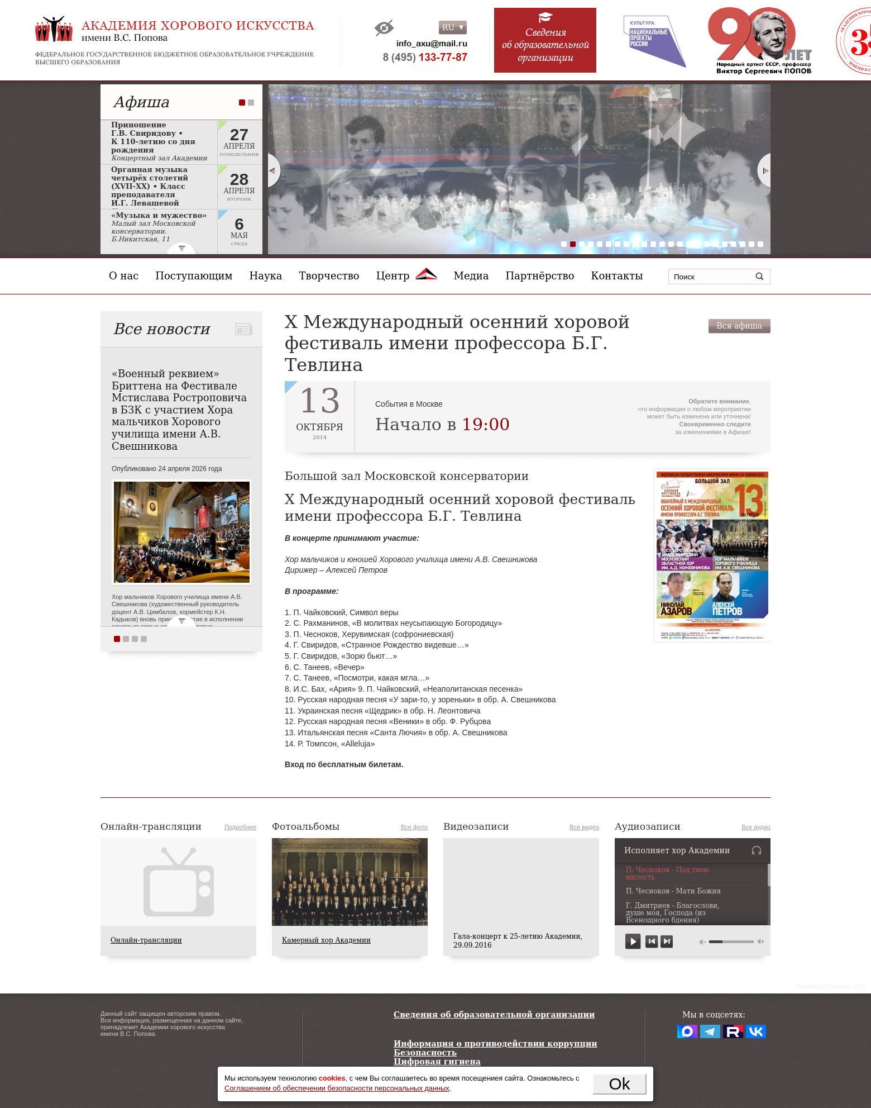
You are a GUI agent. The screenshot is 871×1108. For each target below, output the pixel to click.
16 (698, 244)
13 (671, 244)
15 (689, 244)
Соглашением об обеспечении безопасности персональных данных (336, 1088)
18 (716, 244)
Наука (266, 276)
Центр (406, 276)
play (633, 942)
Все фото (414, 827)
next (666, 941)
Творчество (329, 276)
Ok (619, 1083)
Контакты (617, 276)
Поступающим (193, 276)
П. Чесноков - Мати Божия (673, 891)
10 (644, 244)
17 (707, 244)
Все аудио (755, 827)
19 (725, 244)
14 (680, 244)
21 (742, 244)
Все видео (584, 827)
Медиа (471, 276)
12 (662, 244)
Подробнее (240, 827)
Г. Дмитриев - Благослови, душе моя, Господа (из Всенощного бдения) (673, 913)
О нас (123, 276)
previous (651, 941)
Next (764, 170)
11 (653, 244)
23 (760, 244)
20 (733, 244)
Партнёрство (539, 276)
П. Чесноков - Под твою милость (668, 874)
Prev (274, 170)
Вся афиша (739, 325)
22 (751, 244)
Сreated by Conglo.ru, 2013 (831, 986)
